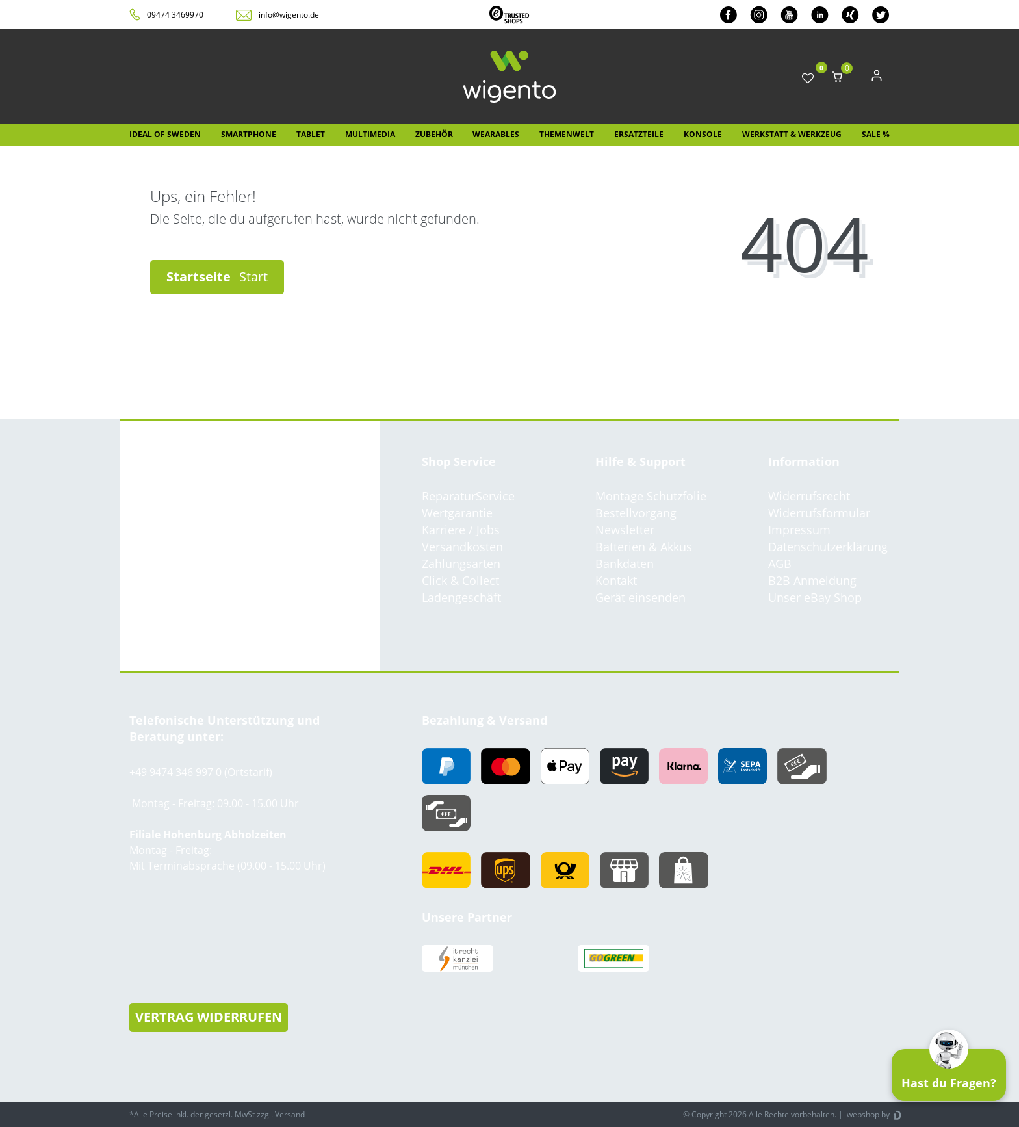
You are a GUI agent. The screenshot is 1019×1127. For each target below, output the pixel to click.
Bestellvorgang (636, 513)
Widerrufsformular (819, 513)
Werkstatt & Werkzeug (792, 134)
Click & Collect (460, 580)
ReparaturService (468, 496)
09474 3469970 (175, 14)
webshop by (867, 1114)
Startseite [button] (217, 276)
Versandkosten (462, 546)
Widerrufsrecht (809, 496)
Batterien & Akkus (643, 546)
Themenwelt (566, 134)
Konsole (703, 134)
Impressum (799, 530)
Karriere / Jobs (461, 530)
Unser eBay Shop (815, 597)
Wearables (495, 134)
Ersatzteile (639, 134)
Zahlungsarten (461, 563)
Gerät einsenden (640, 597)
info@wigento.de (289, 14)
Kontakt (616, 580)
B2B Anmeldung (812, 580)
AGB (780, 563)
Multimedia (370, 134)
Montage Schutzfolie (650, 496)
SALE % (876, 134)
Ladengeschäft (461, 597)
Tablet (310, 134)
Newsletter (624, 530)
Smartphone (248, 134)
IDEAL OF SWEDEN (165, 134)
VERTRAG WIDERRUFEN (208, 1017)
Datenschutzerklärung (828, 546)
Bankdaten (624, 563)
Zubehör (434, 134)
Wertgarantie (457, 513)
